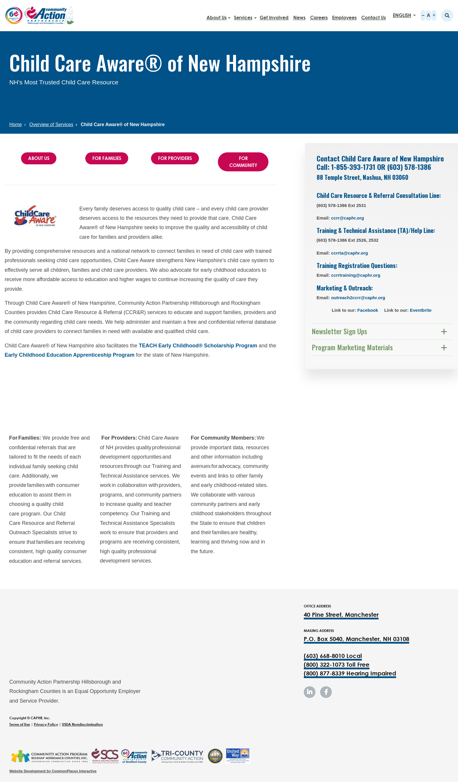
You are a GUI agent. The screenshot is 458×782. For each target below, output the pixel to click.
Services (243, 15)
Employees (344, 15)
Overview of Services (51, 124)
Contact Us (373, 15)
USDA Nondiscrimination (82, 724)
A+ (434, 15)
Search (447, 15)
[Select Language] (402, 15)
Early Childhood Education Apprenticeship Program (69, 355)
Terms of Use (19, 724)
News (299, 15)
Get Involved (274, 15)
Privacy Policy (46, 724)
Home (15, 124)
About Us (217, 15)
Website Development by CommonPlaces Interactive (53, 771)
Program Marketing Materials (352, 347)
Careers (319, 15)
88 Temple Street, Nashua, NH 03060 (364, 177)
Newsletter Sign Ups (339, 331)
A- (423, 15)
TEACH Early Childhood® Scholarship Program (198, 346)
